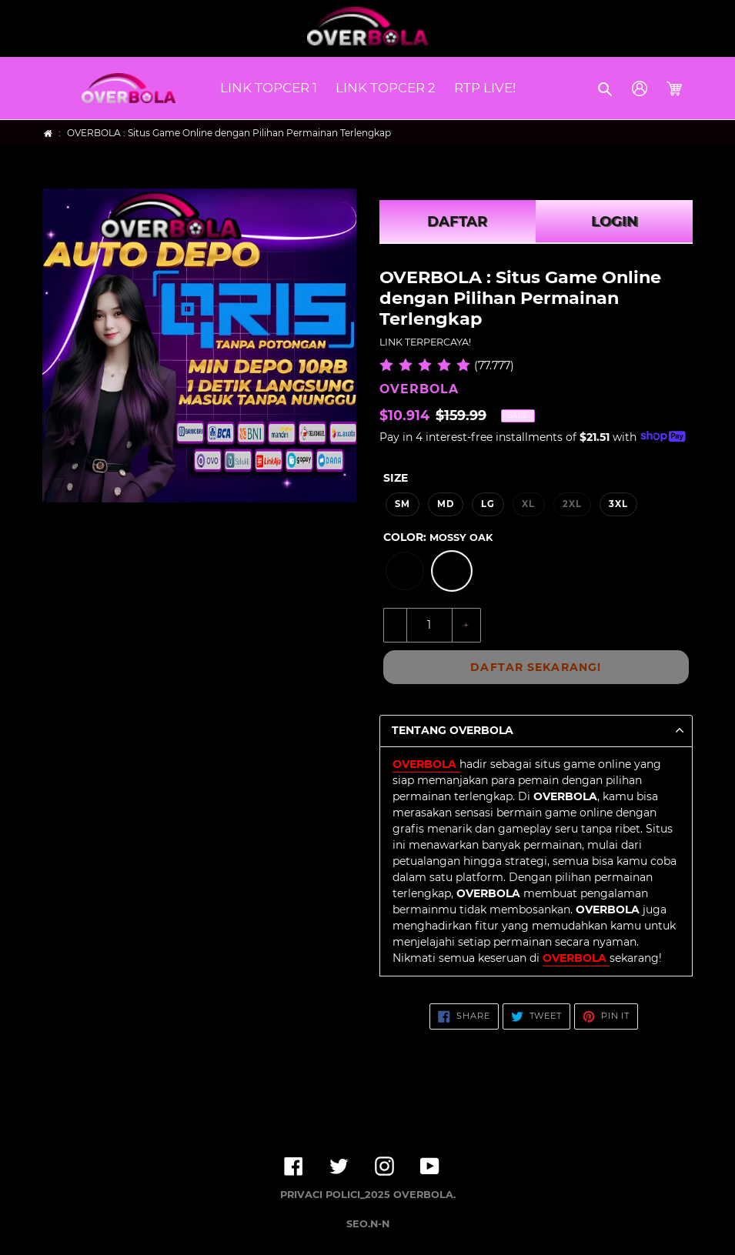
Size (395, 478)
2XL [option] (572, 504)
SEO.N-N (367, 1224)
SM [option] (402, 504)
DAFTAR (457, 221)
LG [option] (488, 504)
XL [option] (528, 504)
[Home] (48, 133)
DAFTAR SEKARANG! (535, 667)
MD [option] (445, 504)
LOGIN (614, 221)
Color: (438, 537)
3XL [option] (618, 504)
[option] (405, 571)
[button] (606, 88)
